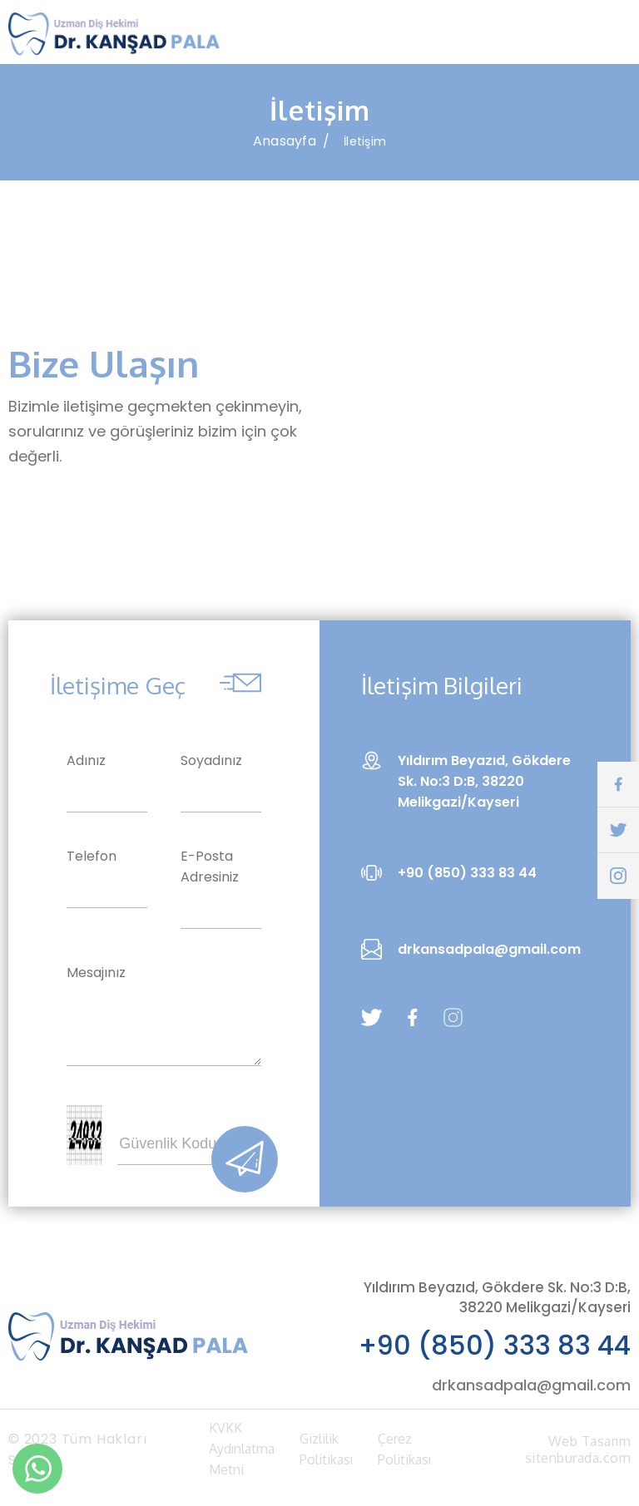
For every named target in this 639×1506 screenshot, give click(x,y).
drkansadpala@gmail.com (531, 1390)
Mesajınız (96, 978)
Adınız (86, 766)
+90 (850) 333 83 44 (495, 1351)
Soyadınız (211, 766)
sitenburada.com (578, 1463)
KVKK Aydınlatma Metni (242, 1454)
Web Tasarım (590, 1447)
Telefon (91, 862)
